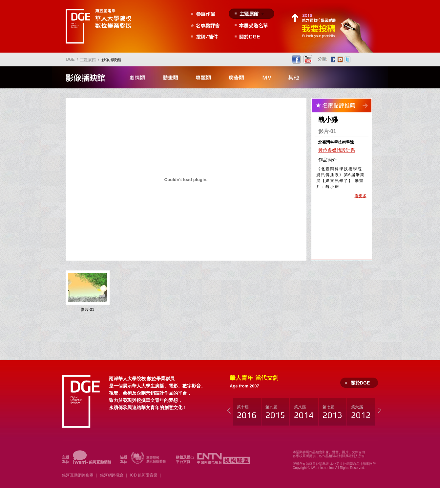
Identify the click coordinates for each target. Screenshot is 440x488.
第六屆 (361, 412)
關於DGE (360, 382)
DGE (70, 59)
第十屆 (247, 412)
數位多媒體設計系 (336, 150)
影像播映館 (111, 60)
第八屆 (304, 412)
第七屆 (332, 412)
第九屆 (275, 412)
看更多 (361, 196)
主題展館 (88, 60)
